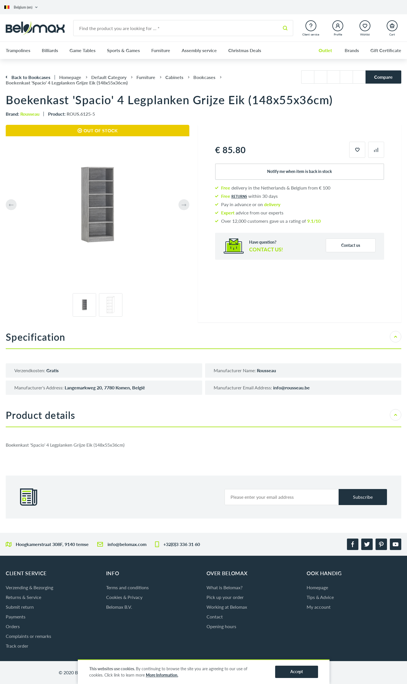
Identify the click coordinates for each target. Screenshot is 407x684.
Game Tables (83, 50)
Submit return (20, 606)
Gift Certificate (385, 50)
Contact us (350, 245)
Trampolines (18, 50)
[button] (20, 7)
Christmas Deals (244, 50)
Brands (352, 50)
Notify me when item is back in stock (299, 171)
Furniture (160, 50)
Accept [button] (296, 671)
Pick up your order (225, 597)
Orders (13, 626)
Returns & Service (23, 597)
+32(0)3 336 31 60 (181, 544)
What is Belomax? (225, 587)
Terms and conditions (127, 587)
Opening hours (221, 626)
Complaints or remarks (28, 636)
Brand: (22, 113)
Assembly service (199, 50)
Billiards (50, 50)
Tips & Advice (320, 597)
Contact (215, 616)
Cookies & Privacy (124, 597)
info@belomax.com (127, 544)
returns (239, 196)
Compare (383, 77)
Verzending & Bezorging (29, 587)
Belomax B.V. (119, 606)
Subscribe (363, 497)
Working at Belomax (227, 606)
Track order (17, 645)
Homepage (317, 587)
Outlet (325, 50)
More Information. (162, 675)
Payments (15, 616)
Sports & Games (123, 50)
